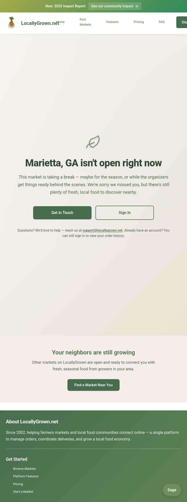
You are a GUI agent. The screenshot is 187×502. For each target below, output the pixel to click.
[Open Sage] (172, 490)
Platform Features (25, 476)
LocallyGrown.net (26, 23)
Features (112, 22)
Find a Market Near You (93, 385)
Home (60, 22)
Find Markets (85, 22)
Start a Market (23, 491)
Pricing (139, 22)
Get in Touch (62, 212)
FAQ (162, 22)
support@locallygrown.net (102, 230)
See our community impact (115, 6)
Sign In (125, 212)
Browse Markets (24, 468)
